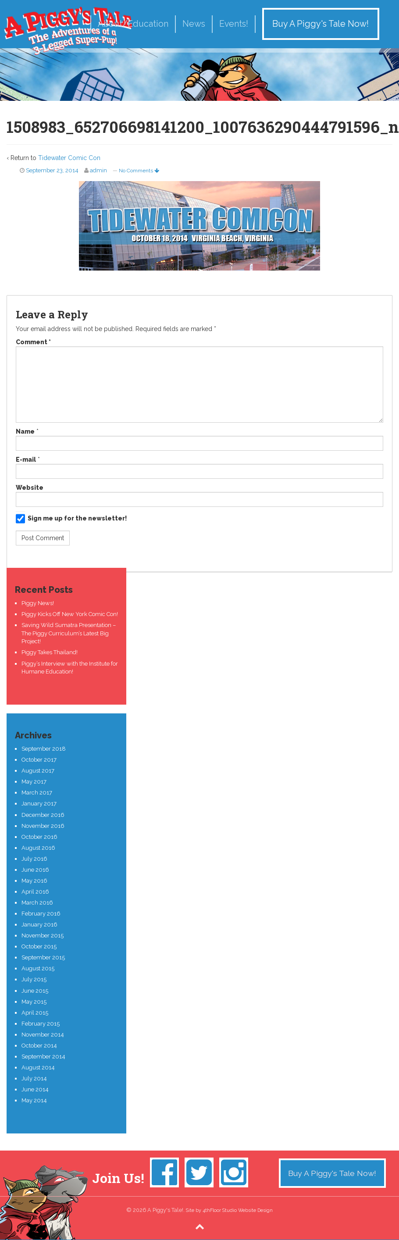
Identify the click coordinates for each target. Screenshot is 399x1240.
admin (98, 170)
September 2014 (43, 1056)
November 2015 (42, 935)
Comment (33, 342)
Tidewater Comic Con (69, 157)
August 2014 (38, 1067)
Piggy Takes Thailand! (49, 652)
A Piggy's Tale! (68, 31)
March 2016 (37, 902)
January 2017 (39, 803)
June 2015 (34, 990)
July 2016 (34, 858)
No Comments (139, 170)
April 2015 (34, 1012)
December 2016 (42, 815)
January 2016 (39, 924)
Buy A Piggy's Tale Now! (320, 24)
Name (25, 431)
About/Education (133, 24)
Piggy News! (37, 603)
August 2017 (37, 770)
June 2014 (35, 1089)
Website (29, 487)
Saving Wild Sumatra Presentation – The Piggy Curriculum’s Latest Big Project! (68, 633)
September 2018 (43, 748)
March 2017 (36, 792)
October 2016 (39, 837)
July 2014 (34, 1078)
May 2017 (33, 781)
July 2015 (33, 979)
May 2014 (34, 1100)
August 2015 (37, 968)
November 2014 (42, 1034)
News (193, 24)
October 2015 (39, 946)
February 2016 (41, 913)
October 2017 (39, 759)
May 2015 (33, 1001)
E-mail (26, 459)
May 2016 (34, 880)
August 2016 (38, 847)
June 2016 (35, 869)
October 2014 (39, 1045)
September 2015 (43, 957)
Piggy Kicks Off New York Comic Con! (69, 614)
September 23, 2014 (52, 170)
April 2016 (35, 891)
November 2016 (42, 826)
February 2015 (40, 1023)
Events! (233, 24)
